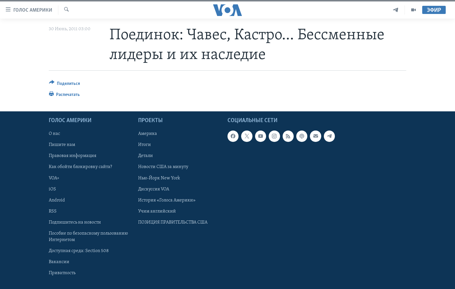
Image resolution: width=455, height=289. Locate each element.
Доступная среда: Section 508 (79, 251)
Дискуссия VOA (153, 189)
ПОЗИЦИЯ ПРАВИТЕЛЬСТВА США (172, 222)
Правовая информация (72, 156)
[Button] (64, 84)
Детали (145, 156)
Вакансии (59, 262)
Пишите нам (62, 145)
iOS (52, 189)
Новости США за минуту (163, 167)
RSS (53, 211)
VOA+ (54, 178)
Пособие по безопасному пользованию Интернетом (88, 236)
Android (57, 200)
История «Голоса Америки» (167, 200)
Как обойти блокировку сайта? (80, 167)
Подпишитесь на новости (75, 222)
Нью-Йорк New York (159, 178)
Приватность (62, 273)
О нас (54, 134)
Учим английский (157, 211)
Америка (147, 134)
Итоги (144, 145)
